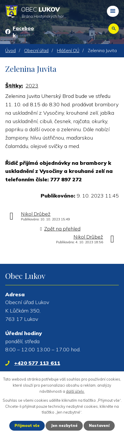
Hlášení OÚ (68, 50)
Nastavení (99, 425)
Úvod (10, 50)
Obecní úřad (36, 50)
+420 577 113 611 (37, 363)
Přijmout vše (27, 425)
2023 (32, 85)
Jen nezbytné (64, 425)
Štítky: (14, 85)
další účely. (75, 391)
